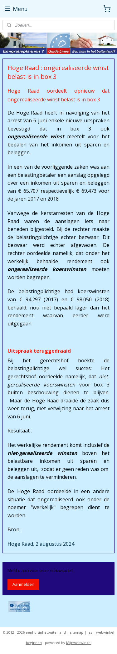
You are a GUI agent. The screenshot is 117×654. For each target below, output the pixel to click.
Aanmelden (23, 584)
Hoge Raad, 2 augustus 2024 (40, 543)
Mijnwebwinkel (78, 642)
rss (89, 632)
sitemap (76, 632)
